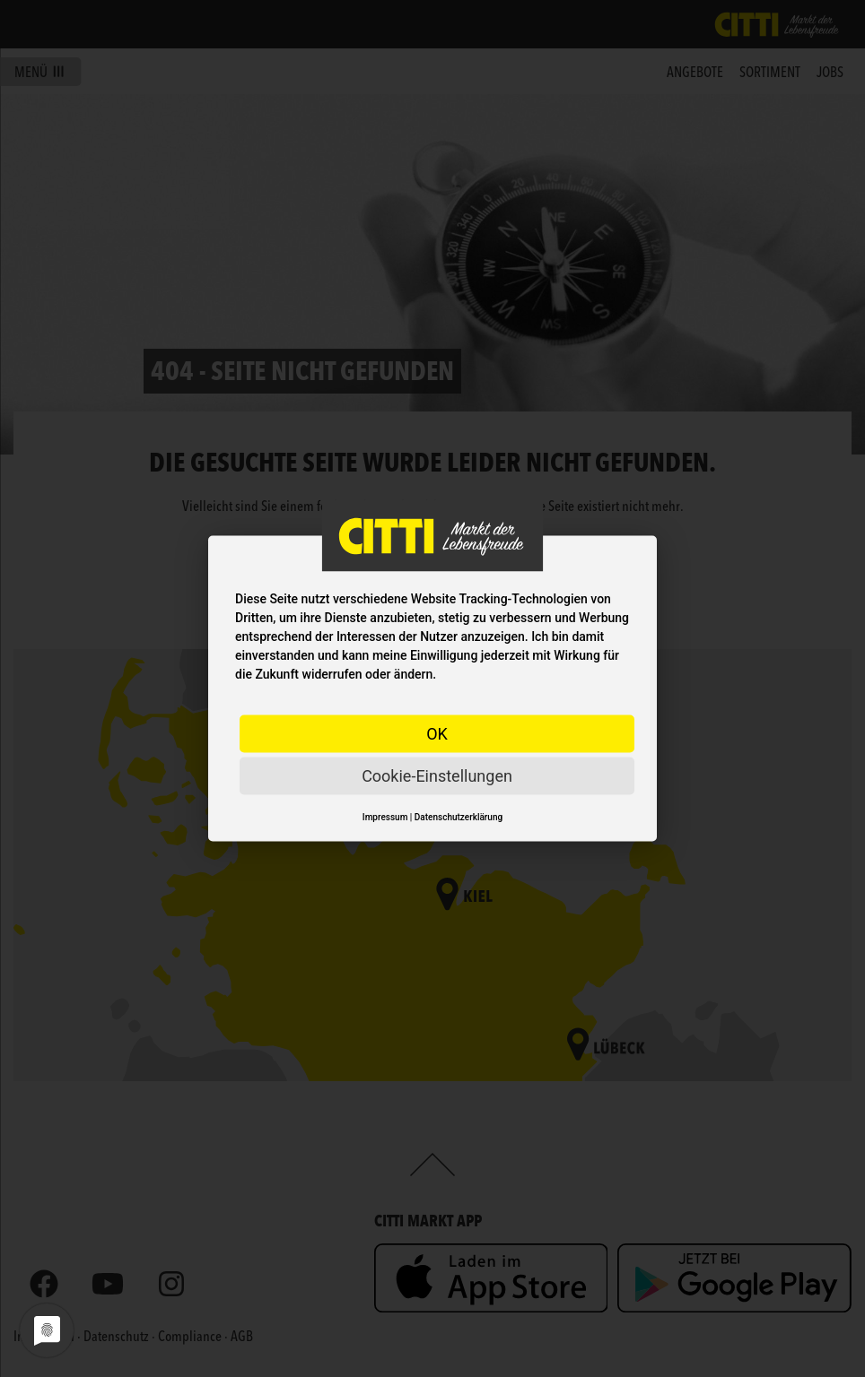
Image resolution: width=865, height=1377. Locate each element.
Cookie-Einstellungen (437, 775)
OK (437, 733)
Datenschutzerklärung (458, 817)
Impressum (385, 817)
